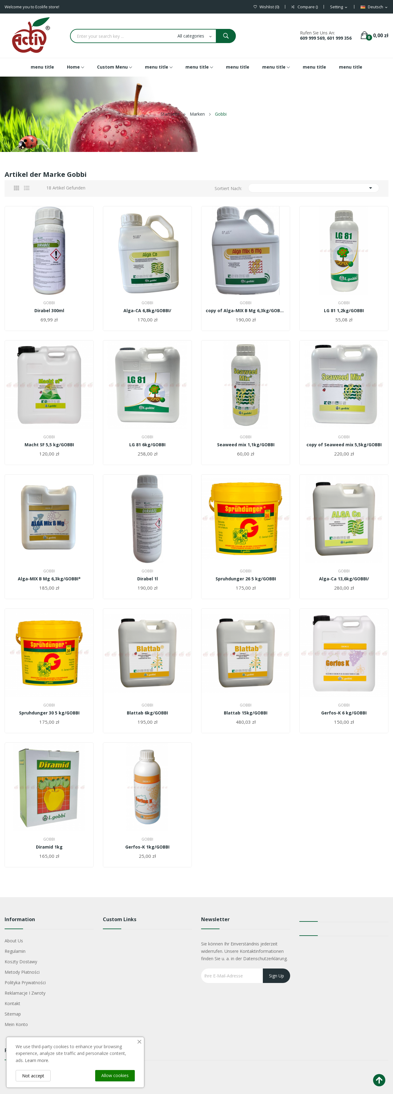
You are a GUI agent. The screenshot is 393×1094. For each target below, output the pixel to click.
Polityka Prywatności (25, 982)
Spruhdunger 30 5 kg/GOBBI (49, 713)
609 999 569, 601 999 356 (326, 38)
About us (14, 941)
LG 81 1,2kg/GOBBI (344, 310)
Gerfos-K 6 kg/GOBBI (344, 713)
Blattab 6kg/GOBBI (147, 713)
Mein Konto (16, 1024)
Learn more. (37, 1060)
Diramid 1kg (49, 847)
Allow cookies (115, 1075)
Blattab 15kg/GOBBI (245, 713)
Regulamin (15, 951)
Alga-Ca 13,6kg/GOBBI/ (344, 579)
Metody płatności (22, 972)
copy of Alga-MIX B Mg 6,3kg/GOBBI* (245, 310)
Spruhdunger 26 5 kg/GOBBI (246, 579)
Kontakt (12, 1003)
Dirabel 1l (147, 579)
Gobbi (49, 303)
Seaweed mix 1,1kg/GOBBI (245, 445)
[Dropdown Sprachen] (374, 7)
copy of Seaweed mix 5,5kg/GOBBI (344, 445)
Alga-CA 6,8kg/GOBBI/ (147, 310)
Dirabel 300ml (49, 310)
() (266, 7)
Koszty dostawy (21, 962)
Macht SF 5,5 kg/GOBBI (49, 445)
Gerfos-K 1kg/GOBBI (147, 847)
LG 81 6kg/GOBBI (147, 445)
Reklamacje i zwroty (25, 993)
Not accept (33, 1076)
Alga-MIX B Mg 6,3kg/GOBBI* (49, 579)
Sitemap (13, 1014)
